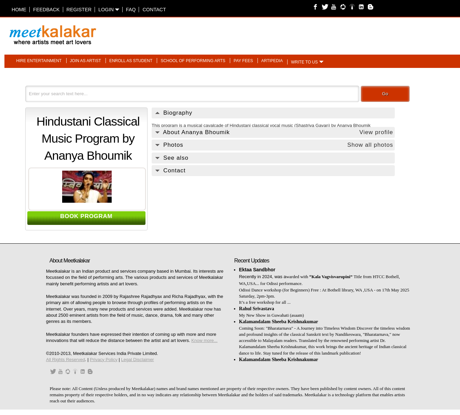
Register (79, 9)
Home (19, 9)
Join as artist (85, 60)
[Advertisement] (315, 31)
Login (108, 9)
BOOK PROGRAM (86, 216)
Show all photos (370, 145)
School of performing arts (193, 60)
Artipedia (272, 60)
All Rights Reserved (65, 359)
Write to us (304, 62)
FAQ (131, 9)
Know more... (204, 340)
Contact (154, 9)
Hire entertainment (38, 60)
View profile (376, 132)
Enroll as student (130, 60)
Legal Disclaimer (137, 359)
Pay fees (243, 60)
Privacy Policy (103, 359)
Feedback (46, 9)
